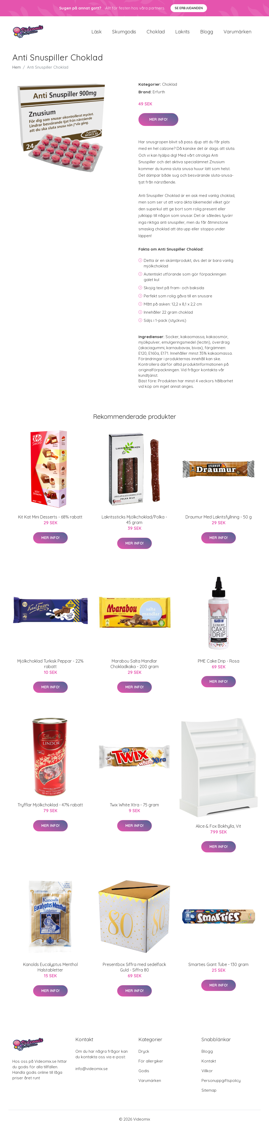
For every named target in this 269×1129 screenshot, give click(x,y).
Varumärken (237, 32)
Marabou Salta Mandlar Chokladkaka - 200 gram (134, 664)
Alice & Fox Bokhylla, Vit (218, 827)
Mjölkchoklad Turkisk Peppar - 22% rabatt (50, 664)
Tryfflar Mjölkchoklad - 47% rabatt (50, 805)
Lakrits (182, 32)
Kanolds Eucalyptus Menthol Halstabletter (50, 968)
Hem (16, 67)
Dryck (143, 1052)
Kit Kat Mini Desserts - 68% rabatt (50, 518)
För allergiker (150, 1061)
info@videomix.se (91, 1069)
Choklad (156, 32)
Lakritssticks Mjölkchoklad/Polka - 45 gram (134, 520)
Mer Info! (158, 120)
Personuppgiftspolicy (221, 1081)
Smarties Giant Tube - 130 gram (218, 965)
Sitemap (208, 1091)
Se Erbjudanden (189, 8)
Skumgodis (124, 32)
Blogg (206, 32)
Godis (143, 1071)
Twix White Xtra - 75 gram (134, 805)
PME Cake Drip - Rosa (218, 661)
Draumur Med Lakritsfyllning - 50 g (218, 518)
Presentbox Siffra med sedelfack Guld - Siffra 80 (134, 968)
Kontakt (208, 1061)
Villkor (207, 1071)
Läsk (96, 32)
